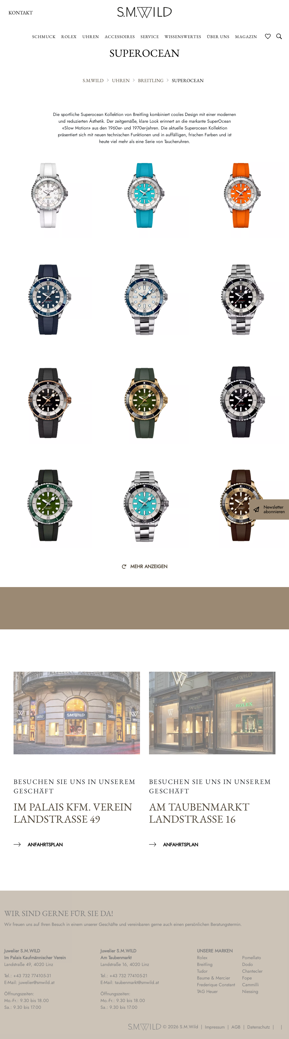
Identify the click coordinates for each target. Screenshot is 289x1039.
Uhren (90, 36)
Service (150, 36)
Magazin (246, 36)
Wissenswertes (183, 36)
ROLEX (69, 36)
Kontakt (20, 12)
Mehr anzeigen (148, 566)
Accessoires (120, 36)
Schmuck (44, 36)
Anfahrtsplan (45, 844)
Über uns (218, 36)
